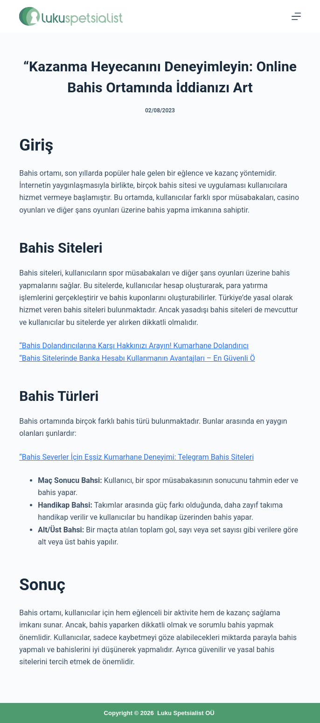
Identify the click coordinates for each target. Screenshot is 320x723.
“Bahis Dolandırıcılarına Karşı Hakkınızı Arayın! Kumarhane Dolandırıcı (134, 345)
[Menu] (296, 16)
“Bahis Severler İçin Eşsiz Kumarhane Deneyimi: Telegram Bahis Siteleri (136, 457)
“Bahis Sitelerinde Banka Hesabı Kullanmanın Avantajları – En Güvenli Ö (137, 358)
